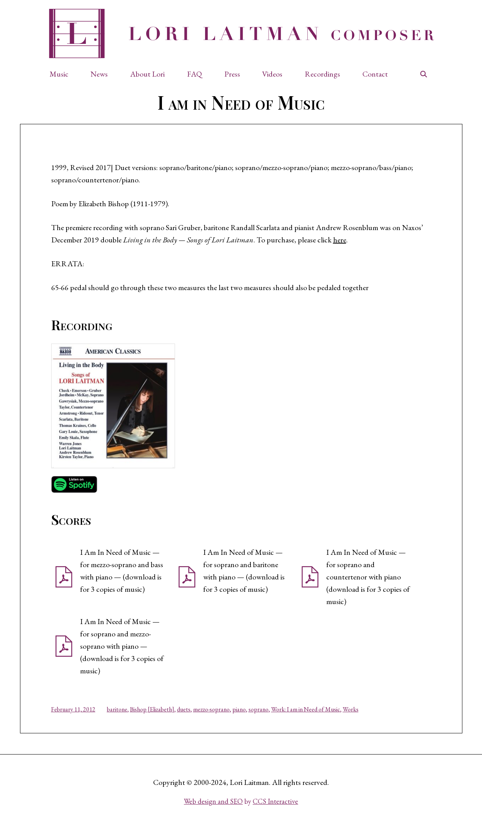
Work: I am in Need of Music (305, 709)
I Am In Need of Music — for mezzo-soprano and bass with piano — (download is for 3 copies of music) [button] (121, 570)
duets (183, 709)
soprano (259, 709)
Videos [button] (272, 74)
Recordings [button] (322, 74)
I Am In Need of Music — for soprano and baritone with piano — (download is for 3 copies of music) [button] (244, 570)
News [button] (99, 74)
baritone (117, 709)
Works (351, 709)
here (339, 240)
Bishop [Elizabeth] (152, 709)
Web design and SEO (213, 801)
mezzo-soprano (211, 709)
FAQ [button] (194, 74)
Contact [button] (375, 74)
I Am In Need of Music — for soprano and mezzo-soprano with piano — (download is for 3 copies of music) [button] (121, 646)
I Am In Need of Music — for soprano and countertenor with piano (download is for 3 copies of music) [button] (368, 576)
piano (239, 709)
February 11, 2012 (73, 709)
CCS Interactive (275, 801)
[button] (63, 74)
